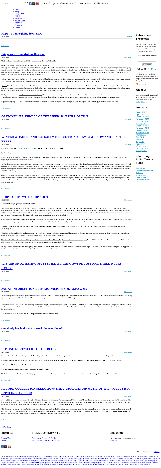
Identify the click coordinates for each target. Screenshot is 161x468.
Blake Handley (62, 464)
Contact (18, 27)
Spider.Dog (13, 456)
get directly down (145, 462)
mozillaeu (54, 460)
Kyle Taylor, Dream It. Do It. (83, 460)
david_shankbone (139, 456)
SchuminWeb (57, 458)
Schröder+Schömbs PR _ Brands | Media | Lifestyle (110, 460)
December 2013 (142, 126)
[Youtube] (37, 3)
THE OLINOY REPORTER (27, 148)
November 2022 (142, 119)
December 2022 (142, 117)
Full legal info (113, 440)
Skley (131, 462)
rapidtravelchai (37, 458)
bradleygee (98, 456)
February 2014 (142, 121)
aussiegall (94, 458)
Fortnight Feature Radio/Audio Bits (46, 440)
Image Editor (82, 462)
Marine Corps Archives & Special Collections (67, 456)
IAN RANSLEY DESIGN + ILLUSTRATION (128, 458)
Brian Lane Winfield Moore (32, 464)
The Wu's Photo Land (105, 458)
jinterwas (147, 464)
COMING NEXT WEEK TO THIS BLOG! (29, 349)
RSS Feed (142, 84)
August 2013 (141, 135)
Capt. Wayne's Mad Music (143, 179)
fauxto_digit (139, 464)
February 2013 (142, 148)
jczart (78, 464)
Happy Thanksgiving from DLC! (22, 33)
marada (67, 462)
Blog (17, 11)
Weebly (157, 452)
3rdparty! (130, 460)
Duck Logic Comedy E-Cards (44, 438)
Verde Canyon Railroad (65, 460)
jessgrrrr (13, 458)
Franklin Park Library (27, 456)
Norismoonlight (127, 456)
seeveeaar (19, 458)
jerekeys (87, 458)
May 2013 (140, 142)
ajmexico (4, 464)
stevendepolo (27, 458)
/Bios (142, 102)
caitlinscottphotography (94, 462)
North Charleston (111, 464)
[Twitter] (33, 3)
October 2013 (141, 130)
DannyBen (84, 464)
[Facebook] (30, 3)
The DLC (117, 462)
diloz (147, 456)
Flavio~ (136, 460)
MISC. (17, 16)
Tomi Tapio (143, 460)
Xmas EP (18, 18)
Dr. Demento (139, 173)
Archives (18, 23)
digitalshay (38, 456)
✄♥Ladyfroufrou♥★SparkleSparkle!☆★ (39, 462)
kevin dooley (12, 464)
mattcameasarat (51, 464)
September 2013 (142, 132)
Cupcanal (119, 456)
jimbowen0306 (45, 460)
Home (17, 9)
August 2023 (141, 112)
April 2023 (140, 114)
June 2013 (140, 139)
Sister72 (17, 462)
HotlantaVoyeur (100, 464)
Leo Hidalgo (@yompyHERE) (30, 460)
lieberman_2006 (59, 462)
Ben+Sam (154, 462)
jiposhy (81, 458)
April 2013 (140, 144)
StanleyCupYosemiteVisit (70, 458)
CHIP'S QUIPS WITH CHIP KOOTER (27, 196)
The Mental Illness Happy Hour (144, 170)
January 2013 (141, 151)
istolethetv (111, 456)
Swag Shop (19, 14)
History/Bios (20, 20)
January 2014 (141, 123)
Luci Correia (125, 462)
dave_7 (23, 462)
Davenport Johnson (141, 175)
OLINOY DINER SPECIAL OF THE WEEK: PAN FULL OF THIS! (45, 116)
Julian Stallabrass (88, 456)
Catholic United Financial (126, 464)
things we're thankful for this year (23, 54)
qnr (18, 456)
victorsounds (71, 464)
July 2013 (140, 137)
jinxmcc (145, 458)
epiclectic (91, 464)
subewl (105, 456)
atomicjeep (151, 460)
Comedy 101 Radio (141, 177)
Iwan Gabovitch (108, 462)
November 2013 (142, 128)
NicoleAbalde (47, 458)
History (138, 102)
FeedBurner (152, 69)
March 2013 (141, 146)
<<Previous (6, 427)
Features (18, 25)
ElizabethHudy (47, 456)
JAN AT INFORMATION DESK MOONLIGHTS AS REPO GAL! (44, 288)
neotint (136, 462)
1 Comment (128, 37)
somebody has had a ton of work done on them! (31, 328)
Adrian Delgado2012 (13, 460)
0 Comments (128, 57)
